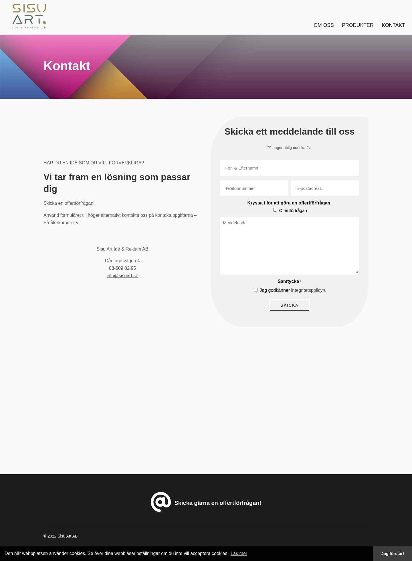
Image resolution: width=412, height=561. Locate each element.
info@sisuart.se (122, 275)
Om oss (324, 25)
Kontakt (393, 25)
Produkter (357, 25)
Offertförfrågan (293, 210)
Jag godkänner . (293, 290)
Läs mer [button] (239, 553)
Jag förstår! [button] (392, 553)
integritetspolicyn (308, 290)
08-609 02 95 (122, 268)
